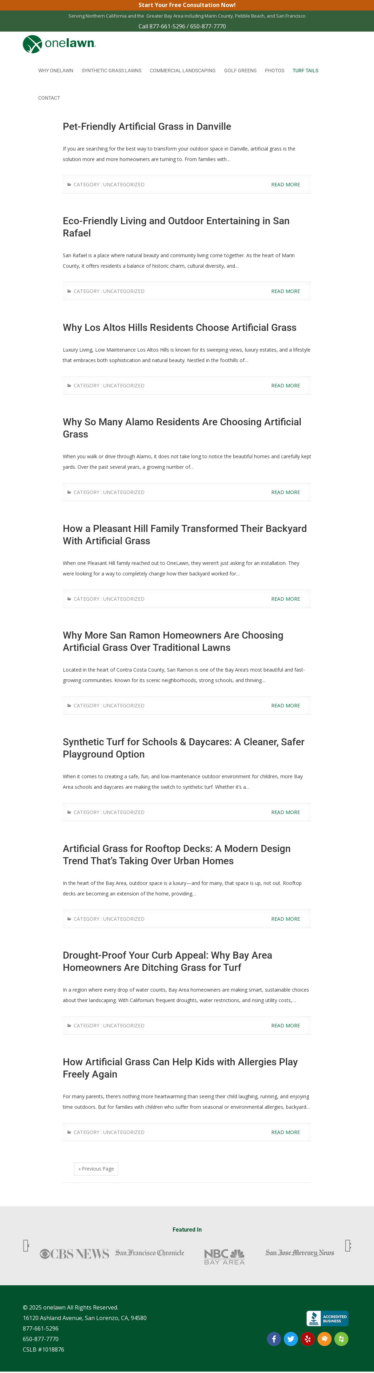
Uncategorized (124, 184)
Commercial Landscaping (183, 71)
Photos (274, 71)
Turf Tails (305, 71)
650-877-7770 (208, 27)
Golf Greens (240, 71)
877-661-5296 (167, 27)
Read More (289, 184)
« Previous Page (96, 1169)
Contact (49, 98)
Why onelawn (55, 71)
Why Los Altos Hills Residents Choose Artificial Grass (179, 328)
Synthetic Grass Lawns (111, 71)
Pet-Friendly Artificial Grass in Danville (147, 127)
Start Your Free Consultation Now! (187, 5)
